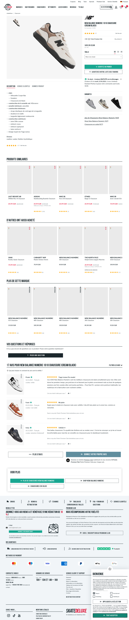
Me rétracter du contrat (73, 597)
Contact (68, 593)
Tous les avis (69, 587)
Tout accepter (110, 616)
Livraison (68, 580)
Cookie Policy (39, 619)
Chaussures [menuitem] (41, 7)
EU (118, 52)
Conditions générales (41, 614)
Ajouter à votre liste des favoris (103, 72)
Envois (11, 502)
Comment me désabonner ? (15, 537)
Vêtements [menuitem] (52, 7)
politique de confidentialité (109, 611)
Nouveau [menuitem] (73, 7)
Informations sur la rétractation (74, 584)
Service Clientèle (118, 502)
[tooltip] (121, 39)
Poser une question (36, 356)
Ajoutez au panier (103, 67)
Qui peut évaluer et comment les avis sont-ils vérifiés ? (25, 371)
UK (121, 52)
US (115, 52)
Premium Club (88, 460)
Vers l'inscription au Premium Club (94, 533)
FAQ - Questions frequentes (73, 589)
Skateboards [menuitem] (29, 7)
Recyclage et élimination (72, 591)
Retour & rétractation (71, 582)
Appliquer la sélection (110, 602)
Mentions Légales (42, 610)
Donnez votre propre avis (93, 455)
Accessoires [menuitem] (63, 7)
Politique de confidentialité (43, 616)
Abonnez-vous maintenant (25, 532)
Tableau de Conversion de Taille (74, 585)
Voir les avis (118, 33)
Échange (53, 502)
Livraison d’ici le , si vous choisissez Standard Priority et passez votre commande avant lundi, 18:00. (103, 82)
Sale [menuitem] (81, 7)
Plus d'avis (36, 455)
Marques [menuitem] (19, 7)
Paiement (68, 578)
